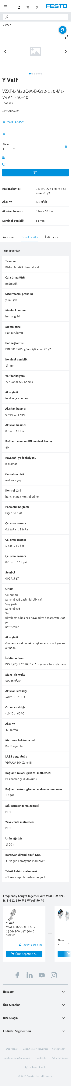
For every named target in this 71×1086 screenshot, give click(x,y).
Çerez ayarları (58, 1048)
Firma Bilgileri (40, 1058)
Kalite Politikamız (60, 1058)
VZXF (8, 25)
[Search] (36, 17)
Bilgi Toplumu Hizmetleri (35, 1067)
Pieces (6, 144)
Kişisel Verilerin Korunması (35, 1048)
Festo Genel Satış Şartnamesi (16, 1058)
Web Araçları (12, 1048)
